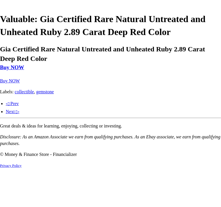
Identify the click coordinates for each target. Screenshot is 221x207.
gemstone (45, 91)
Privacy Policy (11, 166)
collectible (24, 91)
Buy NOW (12, 67)
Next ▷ (12, 111)
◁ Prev (12, 103)
